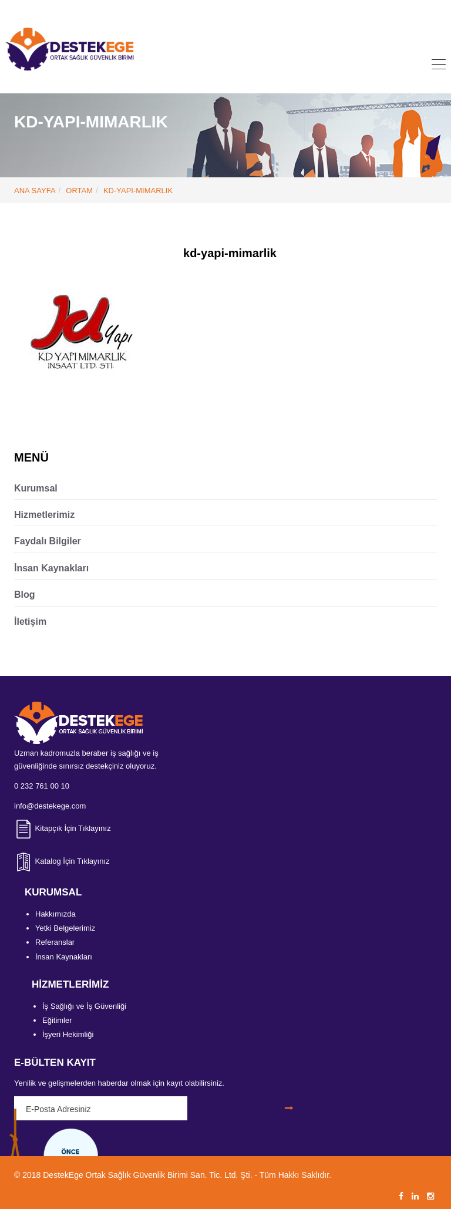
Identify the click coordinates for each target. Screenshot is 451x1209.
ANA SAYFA (35, 190)
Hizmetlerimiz (44, 515)
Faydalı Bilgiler (47, 541)
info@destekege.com (243, 9)
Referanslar (55, 942)
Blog (24, 595)
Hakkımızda (55, 914)
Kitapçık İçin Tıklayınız (62, 828)
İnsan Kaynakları (51, 568)
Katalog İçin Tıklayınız (62, 861)
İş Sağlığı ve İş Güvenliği (84, 1006)
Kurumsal (36, 488)
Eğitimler (57, 1020)
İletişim (30, 622)
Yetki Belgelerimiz (65, 928)
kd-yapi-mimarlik (138, 190)
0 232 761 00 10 (156, 9)
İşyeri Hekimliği (67, 1034)
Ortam (79, 190)
